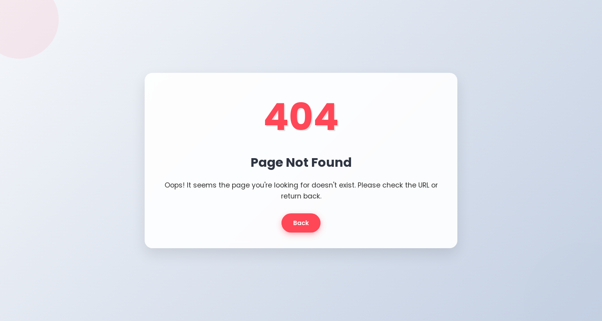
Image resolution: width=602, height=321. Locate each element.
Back (301, 222)
